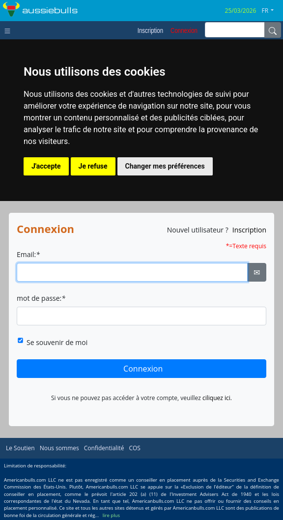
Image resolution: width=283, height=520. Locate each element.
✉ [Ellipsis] (257, 272)
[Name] (272, 30)
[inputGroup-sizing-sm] (235, 29)
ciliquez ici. (217, 398)
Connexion (143, 368)
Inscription (249, 229)
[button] (271, 10)
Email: (28, 254)
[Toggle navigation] (9, 30)
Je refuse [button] (93, 166)
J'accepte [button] (46, 166)
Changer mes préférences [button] (165, 166)
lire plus (111, 515)
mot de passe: (41, 298)
